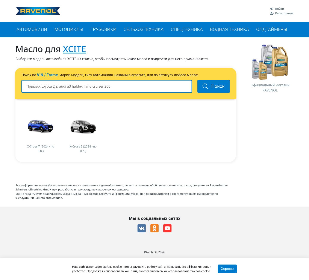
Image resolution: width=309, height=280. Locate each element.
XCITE (74, 49)
